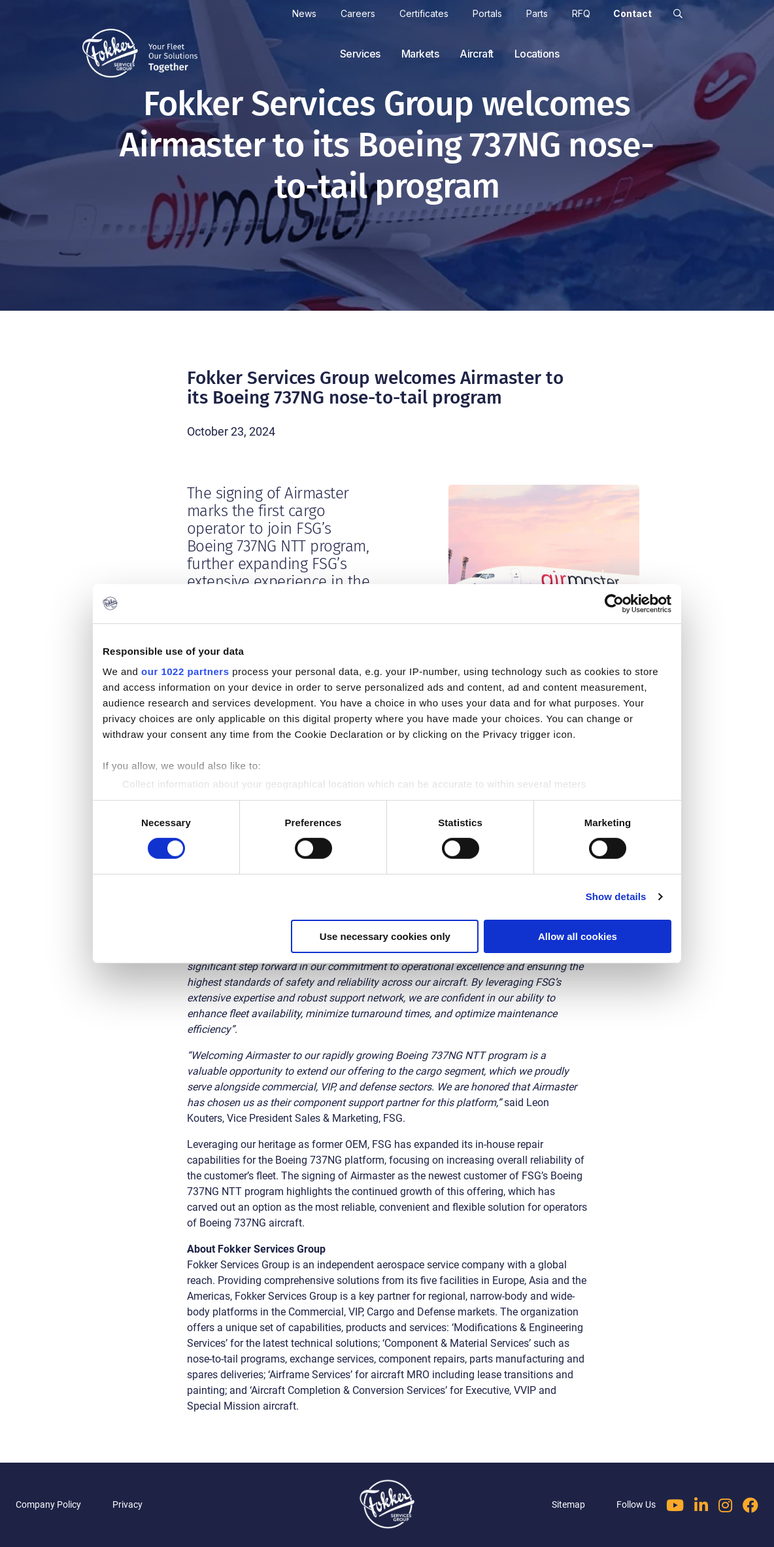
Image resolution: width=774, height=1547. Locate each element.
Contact (632, 13)
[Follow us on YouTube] (675, 1505)
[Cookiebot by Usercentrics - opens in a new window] (614, 603)
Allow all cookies (577, 936)
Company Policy (48, 1504)
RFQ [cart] (581, 13)
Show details (616, 896)
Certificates (423, 13)
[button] (678, 13)
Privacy (127, 1504)
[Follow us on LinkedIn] (701, 1505)
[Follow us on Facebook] (750, 1505)
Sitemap (568, 1504)
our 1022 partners (185, 671)
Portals (487, 13)
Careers (358, 13)
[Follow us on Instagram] (725, 1505)
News (304, 13)
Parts (537, 13)
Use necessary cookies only (385, 936)
